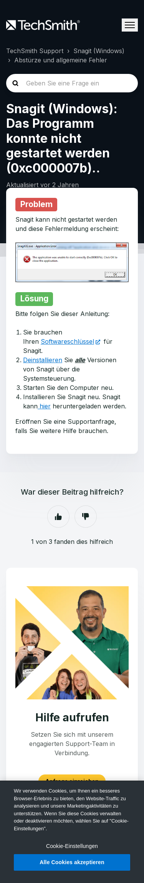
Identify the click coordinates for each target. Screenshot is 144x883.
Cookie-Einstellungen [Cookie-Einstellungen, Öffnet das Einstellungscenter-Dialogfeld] (72, 846)
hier (44, 406)
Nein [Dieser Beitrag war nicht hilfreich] (85, 516)
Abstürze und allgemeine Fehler (60, 60)
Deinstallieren (42, 360)
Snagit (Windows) (98, 51)
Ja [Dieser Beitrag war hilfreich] (58, 516)
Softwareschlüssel (67, 341)
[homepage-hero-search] (72, 83)
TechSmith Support (34, 51)
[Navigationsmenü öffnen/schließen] (130, 25)
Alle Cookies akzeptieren (72, 862)
